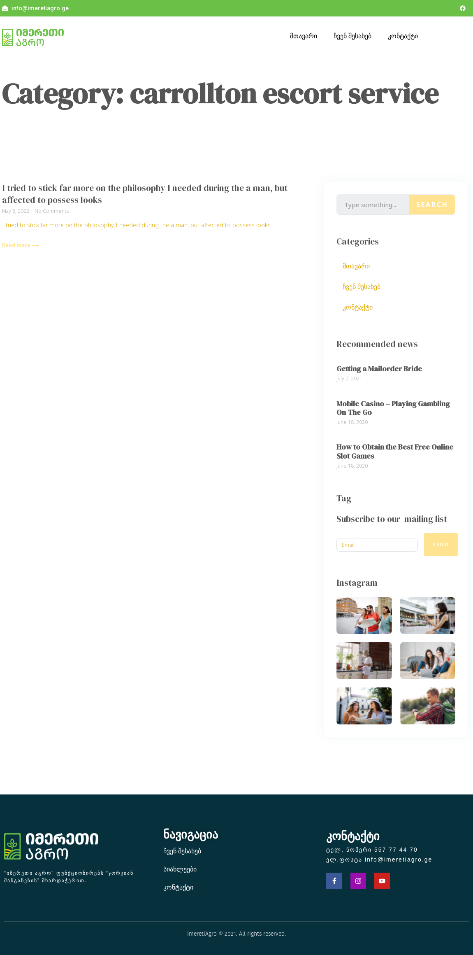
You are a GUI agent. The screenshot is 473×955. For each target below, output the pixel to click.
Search (432, 204)
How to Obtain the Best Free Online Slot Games (394, 451)
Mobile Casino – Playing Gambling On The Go (393, 408)
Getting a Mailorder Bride (379, 368)
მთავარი (303, 35)
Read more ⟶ (20, 245)
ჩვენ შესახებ (352, 35)
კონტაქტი (403, 35)
